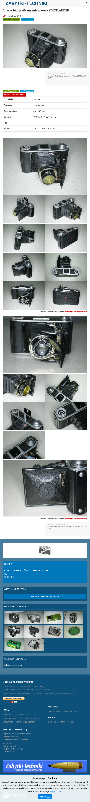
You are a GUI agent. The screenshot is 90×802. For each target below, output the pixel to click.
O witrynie (7, 715)
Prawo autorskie (10, 718)
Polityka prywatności (24, 715)
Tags (50, 711)
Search (58, 711)
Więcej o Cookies (56, 791)
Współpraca (8, 722)
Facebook (52, 722)
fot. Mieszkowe (27, 19)
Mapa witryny (71, 711)
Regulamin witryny (29, 718)
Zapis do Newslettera (26, 722)
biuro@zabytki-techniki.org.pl (13, 749)
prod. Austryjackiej (11, 19)
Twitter (63, 722)
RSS (72, 722)
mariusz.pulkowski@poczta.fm (76, 312)
